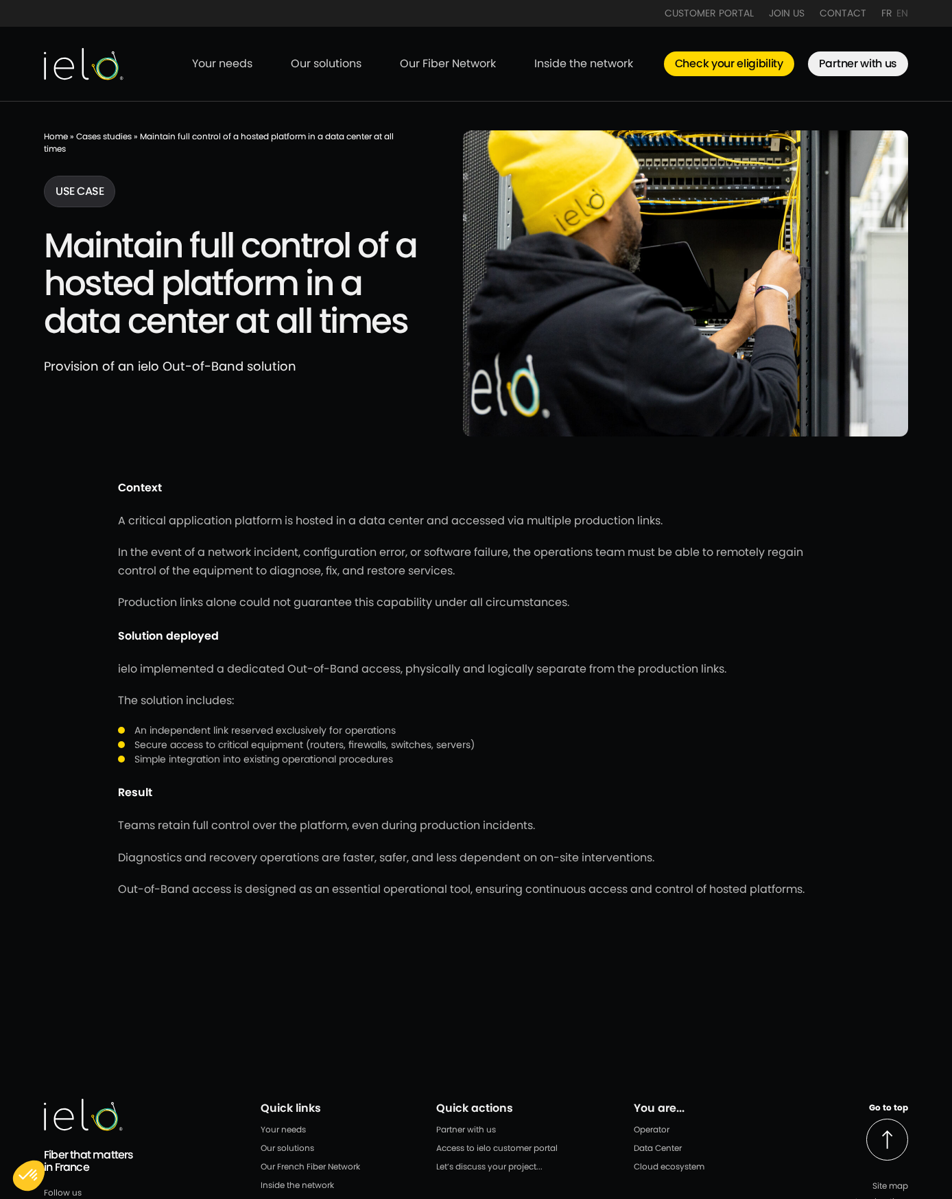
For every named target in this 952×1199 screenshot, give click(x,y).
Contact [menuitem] (843, 13)
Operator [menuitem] (651, 1129)
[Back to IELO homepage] (83, 64)
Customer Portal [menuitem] (709, 13)
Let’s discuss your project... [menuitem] (489, 1166)
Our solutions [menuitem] (326, 63)
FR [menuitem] (886, 13)
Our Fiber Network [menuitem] (448, 63)
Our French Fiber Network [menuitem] (310, 1166)
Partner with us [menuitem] (858, 63)
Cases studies (104, 136)
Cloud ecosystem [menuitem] (669, 1166)
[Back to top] (887, 1140)
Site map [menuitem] (890, 1185)
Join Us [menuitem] (787, 13)
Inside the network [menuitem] (583, 63)
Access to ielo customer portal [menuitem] (497, 1148)
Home (56, 136)
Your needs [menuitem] (222, 63)
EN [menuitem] (902, 13)
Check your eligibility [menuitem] (729, 63)
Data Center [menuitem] (658, 1148)
